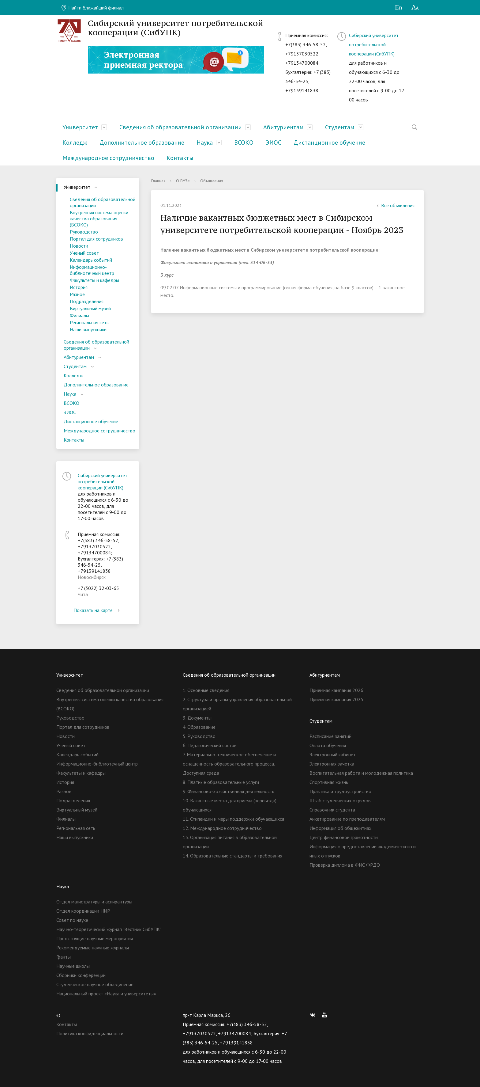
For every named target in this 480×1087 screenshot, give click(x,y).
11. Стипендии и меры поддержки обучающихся (233, 819)
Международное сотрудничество (108, 158)
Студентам (339, 127)
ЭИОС (273, 142)
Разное (77, 294)
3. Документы (197, 718)
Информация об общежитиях (340, 828)
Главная (158, 181)
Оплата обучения (327, 745)
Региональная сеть (89, 322)
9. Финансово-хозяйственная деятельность (228, 791)
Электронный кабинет (332, 754)
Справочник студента (332, 810)
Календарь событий (91, 260)
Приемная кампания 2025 (336, 699)
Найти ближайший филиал (92, 8)
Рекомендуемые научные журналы (92, 947)
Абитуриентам (283, 127)
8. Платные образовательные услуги (221, 782)
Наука (205, 142)
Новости (79, 246)
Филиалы (79, 315)
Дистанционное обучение (329, 142)
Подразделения (86, 301)
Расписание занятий (330, 736)
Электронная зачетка (331, 764)
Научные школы (73, 966)
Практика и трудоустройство (340, 791)
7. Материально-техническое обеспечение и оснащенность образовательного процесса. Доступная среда (229, 763)
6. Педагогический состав (210, 745)
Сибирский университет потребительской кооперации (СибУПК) (374, 44)
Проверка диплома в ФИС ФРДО (344, 865)
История (79, 287)
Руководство (84, 232)
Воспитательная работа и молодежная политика (361, 773)
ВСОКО (243, 142)
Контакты (180, 158)
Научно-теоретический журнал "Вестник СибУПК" (108, 929)
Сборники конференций (81, 975)
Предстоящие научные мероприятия (94, 938)
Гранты (63, 957)
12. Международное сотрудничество (222, 828)
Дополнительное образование (141, 142)
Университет (80, 127)
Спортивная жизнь (328, 782)
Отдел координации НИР (83, 911)
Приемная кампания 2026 (336, 690)
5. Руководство (199, 736)
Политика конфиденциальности (89, 1033)
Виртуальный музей (90, 308)
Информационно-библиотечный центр (92, 270)
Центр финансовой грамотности (343, 837)
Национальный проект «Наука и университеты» (106, 993)
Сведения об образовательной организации (180, 127)
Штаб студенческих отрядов (340, 800)
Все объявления (394, 205)
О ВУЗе (183, 181)
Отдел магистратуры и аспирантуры (94, 902)
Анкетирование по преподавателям (347, 819)
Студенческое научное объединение (94, 984)
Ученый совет (84, 253)
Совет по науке (72, 920)
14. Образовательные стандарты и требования (232, 856)
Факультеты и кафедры (94, 280)
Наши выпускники (88, 329)
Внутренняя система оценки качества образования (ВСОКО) (99, 218)
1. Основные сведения (206, 690)
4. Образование (199, 727)
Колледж (74, 142)
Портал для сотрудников (96, 239)
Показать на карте (97, 610)
